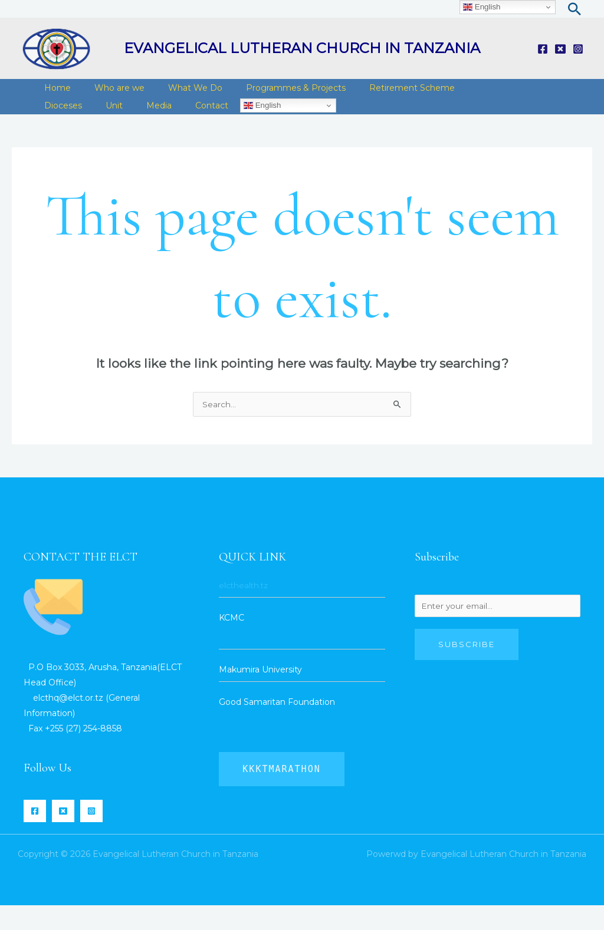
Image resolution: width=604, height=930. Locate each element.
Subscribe (466, 670)
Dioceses (465, 93)
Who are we (111, 93)
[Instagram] (578, 49)
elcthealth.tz (244, 610)
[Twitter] (560, 49)
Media (88, 123)
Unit (49, 123)
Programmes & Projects (275, 93)
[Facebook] (542, 49)
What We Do (180, 93)
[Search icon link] (574, 9)
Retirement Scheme (385, 93)
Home (54, 93)
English (183, 123)
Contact (135, 123)
